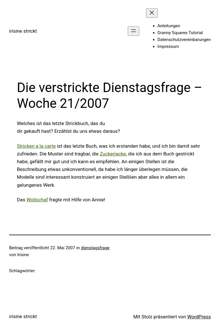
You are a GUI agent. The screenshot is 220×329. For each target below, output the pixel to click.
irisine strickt (23, 31)
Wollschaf (37, 200)
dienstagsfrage (95, 247)
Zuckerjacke (113, 154)
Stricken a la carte (36, 146)
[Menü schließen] (152, 13)
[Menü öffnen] (133, 31)
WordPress (199, 317)
